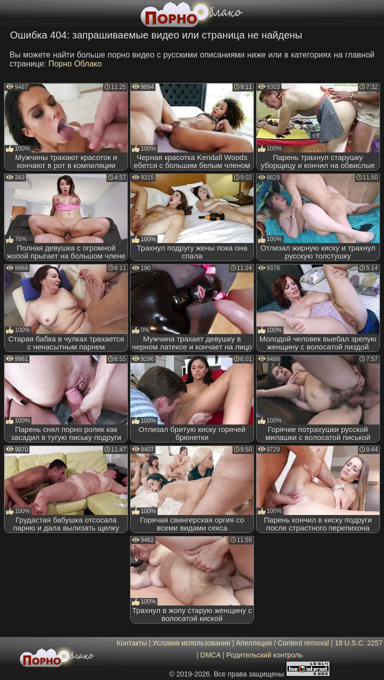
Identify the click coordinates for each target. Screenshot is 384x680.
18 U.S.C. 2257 (358, 643)
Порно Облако (75, 64)
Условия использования (191, 643)
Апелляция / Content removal (282, 643)
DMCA (210, 655)
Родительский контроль (264, 655)
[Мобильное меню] (9, 14)
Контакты (131, 643)
